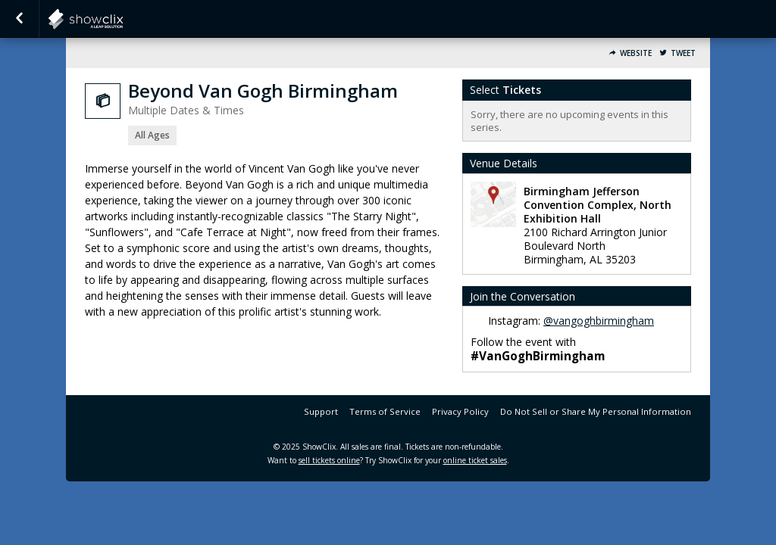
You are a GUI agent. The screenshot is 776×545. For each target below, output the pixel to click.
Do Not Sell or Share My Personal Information (595, 411)
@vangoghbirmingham (598, 320)
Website (636, 53)
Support (321, 411)
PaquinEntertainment (123, 19)
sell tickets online (329, 460)
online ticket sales (475, 460)
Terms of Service (385, 411)
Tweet (683, 53)
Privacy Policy (460, 411)
